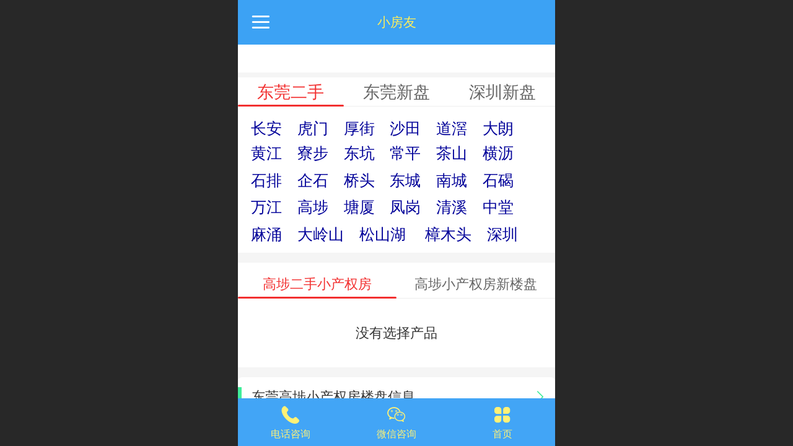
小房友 (396, 22)
